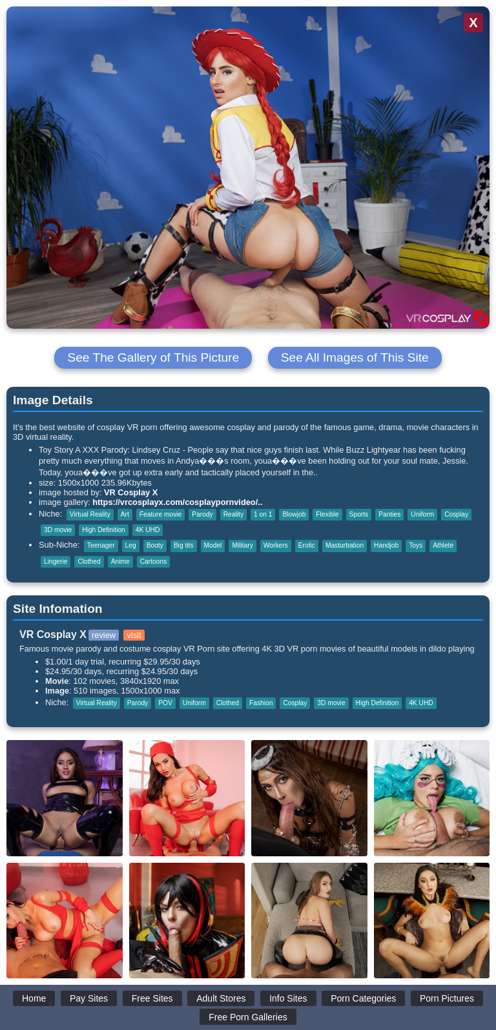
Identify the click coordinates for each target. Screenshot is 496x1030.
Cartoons (153, 561)
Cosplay (456, 514)
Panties (389, 514)
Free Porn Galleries (248, 1017)
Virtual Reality (90, 514)
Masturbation (345, 545)
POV (165, 702)
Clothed (89, 561)
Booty (155, 545)
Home (34, 998)
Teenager (101, 545)
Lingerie (55, 561)
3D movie (58, 529)
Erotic (306, 545)
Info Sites (288, 998)
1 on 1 (263, 514)
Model (213, 545)
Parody (202, 514)
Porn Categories (363, 998)
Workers (276, 545)
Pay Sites (89, 998)
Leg (130, 545)
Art (125, 514)
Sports (359, 514)
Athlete (443, 545)
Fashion (261, 702)
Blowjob (293, 514)
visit (134, 635)
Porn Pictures (447, 998)
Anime (120, 561)
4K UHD (148, 529)
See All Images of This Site (355, 357)
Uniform (422, 514)
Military (242, 545)
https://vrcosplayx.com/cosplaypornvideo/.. (177, 502)
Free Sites (152, 998)
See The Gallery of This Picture (153, 357)
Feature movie (160, 514)
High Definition (103, 529)
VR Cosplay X (131, 492)
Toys (415, 545)
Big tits (184, 545)
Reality (233, 514)
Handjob (386, 545)
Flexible (327, 514)
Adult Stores (220, 998)
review (104, 635)
